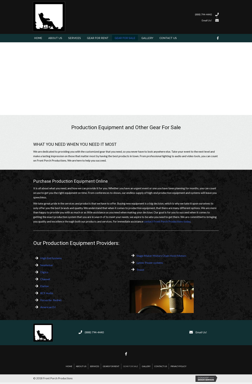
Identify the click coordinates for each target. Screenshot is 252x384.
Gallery (146, 366)
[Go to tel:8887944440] (145, 14)
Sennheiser (46, 265)
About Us (81, 366)
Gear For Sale (130, 366)
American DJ (48, 307)
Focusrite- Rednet (51, 300)
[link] (38, 38)
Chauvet (45, 279)
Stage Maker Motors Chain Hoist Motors (161, 255)
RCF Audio (46, 293)
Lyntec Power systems (149, 262)
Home (69, 366)
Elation (44, 286)
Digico (44, 272)
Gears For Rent (111, 366)
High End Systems (51, 258)
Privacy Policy (178, 366)
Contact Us (160, 366)
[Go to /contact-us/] (145, 20)
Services (94, 366)
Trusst (140, 269)
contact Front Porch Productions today (167, 221)
